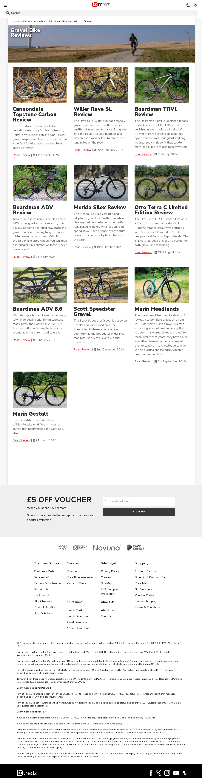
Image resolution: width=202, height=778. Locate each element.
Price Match (142, 583)
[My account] (195, 4)
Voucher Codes (144, 595)
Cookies (106, 577)
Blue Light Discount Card (151, 577)
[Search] (101, 13)
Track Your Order (44, 571)
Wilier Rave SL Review (93, 112)
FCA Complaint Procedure (111, 591)
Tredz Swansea (77, 616)
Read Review (21, 155)
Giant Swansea (77, 622)
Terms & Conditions (148, 607)
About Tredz (109, 610)
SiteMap (106, 583)
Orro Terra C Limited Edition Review (161, 210)
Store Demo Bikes (79, 628)
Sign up (138, 511)
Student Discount (146, 571)
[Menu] (36, 5)
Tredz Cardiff (75, 610)
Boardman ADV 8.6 (37, 309)
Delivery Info (42, 577)
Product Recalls (44, 607)
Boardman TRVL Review (156, 112)
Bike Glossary (43, 601)
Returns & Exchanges (48, 583)
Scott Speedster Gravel (94, 311)
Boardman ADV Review (33, 210)
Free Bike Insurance (80, 577)
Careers (106, 616)
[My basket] (188, 4)
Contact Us (41, 589)
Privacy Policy (110, 571)
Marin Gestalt (31, 413)
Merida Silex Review (100, 207)
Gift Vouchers (143, 589)
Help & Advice (43, 613)
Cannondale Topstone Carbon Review (35, 115)
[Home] (101, 5)
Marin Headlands (157, 309)
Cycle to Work (76, 583)
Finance (72, 571)
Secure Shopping (146, 601)
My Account (41, 595)
